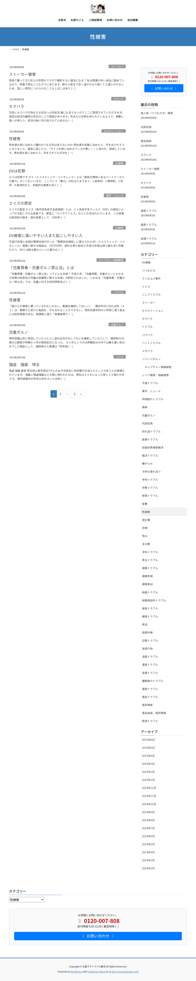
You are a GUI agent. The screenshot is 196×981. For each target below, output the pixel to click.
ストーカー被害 (22, 74)
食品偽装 (146, 141)
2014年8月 (148, 820)
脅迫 (144, 624)
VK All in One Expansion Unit (124, 971)
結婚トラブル (150, 592)
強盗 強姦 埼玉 (24, 364)
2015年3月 (148, 764)
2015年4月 (148, 756)
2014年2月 (148, 868)
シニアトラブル (151, 294)
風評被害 (147, 705)
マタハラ (147, 351)
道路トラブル (150, 656)
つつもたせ (148, 270)
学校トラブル (150, 479)
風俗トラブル (150, 697)
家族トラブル (150, 495)
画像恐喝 (147, 576)
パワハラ (147, 335)
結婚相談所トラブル (154, 600)
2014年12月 (149, 788)
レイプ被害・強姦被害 (155, 375)
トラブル (118, 292)
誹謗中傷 (147, 632)
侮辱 (144, 407)
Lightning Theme (97, 971)
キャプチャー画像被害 (111, 260)
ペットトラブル (151, 343)
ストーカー (117, 66)
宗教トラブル (150, 487)
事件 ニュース (114, 195)
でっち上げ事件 (151, 278)
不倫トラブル (150, 383)
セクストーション (113, 131)
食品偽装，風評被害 (154, 713)
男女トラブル (150, 560)
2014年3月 (148, 860)
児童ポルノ (117, 324)
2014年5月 (148, 844)
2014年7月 (148, 828)
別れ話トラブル (151, 431)
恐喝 (144, 528)
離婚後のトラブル (152, 681)
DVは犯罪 (17, 171)
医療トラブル (150, 439)
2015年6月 (148, 740)
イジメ (119, 357)
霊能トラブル (150, 689)
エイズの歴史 (20, 203)
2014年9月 (148, 812)
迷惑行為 (147, 648)
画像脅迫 (147, 584)
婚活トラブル (150, 455)
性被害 (14, 138)
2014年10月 (149, 804)
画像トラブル (150, 568)
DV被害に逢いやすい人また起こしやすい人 (46, 235)
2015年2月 (148, 772)
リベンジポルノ (151, 359)
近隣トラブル (150, 640)
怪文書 (146, 520)
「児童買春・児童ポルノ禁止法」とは (41, 267)
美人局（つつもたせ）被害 (157, 113)
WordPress (76, 971)
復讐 (144, 504)
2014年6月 (148, 836)
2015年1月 (148, 780)
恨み (144, 536)
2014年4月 (148, 852)
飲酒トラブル (150, 721)
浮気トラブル (150, 552)
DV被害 (119, 163)
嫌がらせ (147, 463)
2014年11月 (149, 796)
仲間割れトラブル (152, 399)
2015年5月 (148, 748)
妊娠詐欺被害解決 (152, 447)
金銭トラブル (149, 238)
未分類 (146, 544)
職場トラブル (150, 616)
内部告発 (146, 127)
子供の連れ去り (151, 471)
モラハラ (146, 155)
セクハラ (118, 99)
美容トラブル (150, 608)
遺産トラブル (149, 211)
